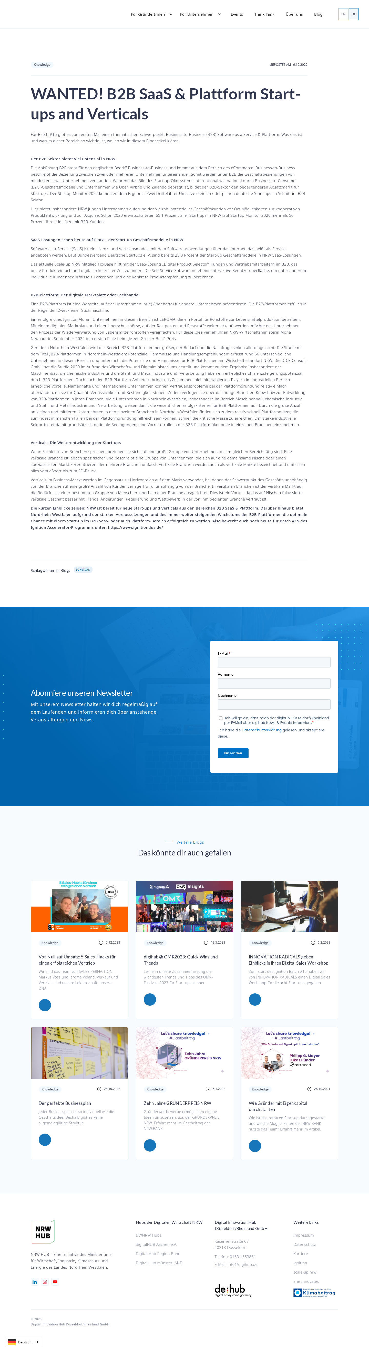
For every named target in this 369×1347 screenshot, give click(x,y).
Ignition (83, 569)
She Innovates (306, 1281)
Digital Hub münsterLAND (159, 1262)
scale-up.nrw (304, 1272)
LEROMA (168, 319)
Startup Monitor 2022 (78, 193)
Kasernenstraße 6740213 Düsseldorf (232, 1244)
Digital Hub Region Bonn (158, 1253)
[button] (149, 14)
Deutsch (20, 1342)
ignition (300, 1262)
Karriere (300, 1253)
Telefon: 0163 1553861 (235, 1256)
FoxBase (105, 264)
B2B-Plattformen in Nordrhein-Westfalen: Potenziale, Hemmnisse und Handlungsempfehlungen (139, 353)
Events (237, 14)
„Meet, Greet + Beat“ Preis (152, 338)
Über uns (294, 14)
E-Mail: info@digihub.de (236, 1264)
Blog (318, 14)
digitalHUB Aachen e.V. (156, 1244)
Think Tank (264, 14)
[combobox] (23, 1342)
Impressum (303, 1235)
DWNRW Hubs (148, 1235)
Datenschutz (304, 1244)
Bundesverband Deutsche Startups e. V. (114, 255)
